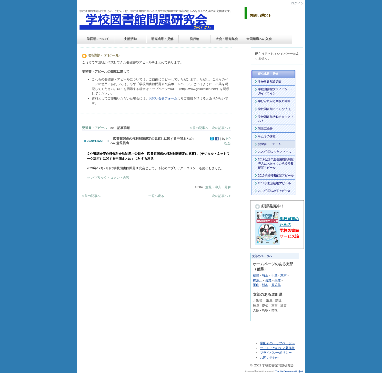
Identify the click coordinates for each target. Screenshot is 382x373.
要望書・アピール (94, 128)
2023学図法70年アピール (274, 152)
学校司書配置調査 (269, 81)
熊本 (265, 285)
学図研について (98, 39)
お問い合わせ (269, 357)
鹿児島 (276, 285)
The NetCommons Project (289, 371)
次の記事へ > (221, 128)
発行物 (194, 39)
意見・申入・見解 (218, 187)
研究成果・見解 (162, 39)
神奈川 (257, 280)
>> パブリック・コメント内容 (108, 177)
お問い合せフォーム (163, 98)
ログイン (297, 3)
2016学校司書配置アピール (276, 175)
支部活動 (130, 39)
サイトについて (271, 348)
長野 (268, 280)
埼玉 (265, 275)
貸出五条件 (265, 128)
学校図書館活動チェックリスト (275, 119)
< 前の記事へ (199, 128)
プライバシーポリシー (276, 352)
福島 (256, 275)
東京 (283, 275)
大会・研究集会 (227, 39)
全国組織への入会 (259, 39)
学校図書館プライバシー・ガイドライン (275, 91)
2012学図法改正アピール (274, 191)
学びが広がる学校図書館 (274, 101)
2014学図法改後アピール (274, 183)
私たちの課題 (267, 136)
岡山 (256, 285)
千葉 (274, 275)
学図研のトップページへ (277, 343)
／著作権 (288, 348)
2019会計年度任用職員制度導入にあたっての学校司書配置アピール (276, 163)
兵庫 (277, 280)
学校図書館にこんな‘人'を (275, 109)
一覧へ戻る (156, 196)
